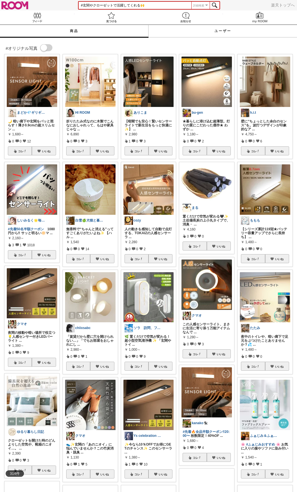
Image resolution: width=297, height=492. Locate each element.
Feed (37, 17)
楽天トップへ (283, 5)
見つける (111, 17)
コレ (22, 151)
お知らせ (185, 17)
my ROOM (260, 17)
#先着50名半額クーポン (26, 229)
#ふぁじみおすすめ (260, 444)
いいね (46, 151)
